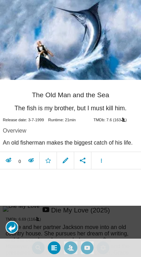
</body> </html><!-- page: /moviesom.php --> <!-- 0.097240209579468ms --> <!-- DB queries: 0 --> (70, 128)
